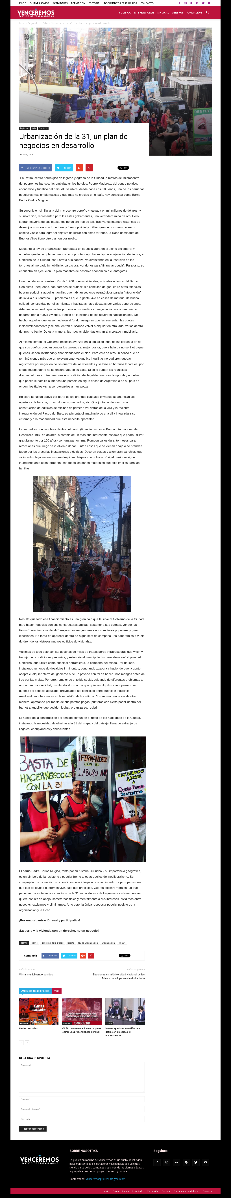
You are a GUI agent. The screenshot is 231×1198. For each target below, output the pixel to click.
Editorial (95, 3)
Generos (178, 12)
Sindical (163, 12)
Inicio (22, 3)
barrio (35, 942)
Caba (45, 23)
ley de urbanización (88, 942)
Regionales (33, 23)
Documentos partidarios (120, 3)
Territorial (43, 128)
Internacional (144, 12)
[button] (207, 10)
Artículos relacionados (35, 991)
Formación (78, 3)
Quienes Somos (39, 3)
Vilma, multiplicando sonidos (36, 974)
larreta (70, 942)
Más (56, 991)
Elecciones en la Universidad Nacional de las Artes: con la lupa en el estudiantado (119, 976)
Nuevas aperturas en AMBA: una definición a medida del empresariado (122, 1032)
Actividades (60, 3)
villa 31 (122, 942)
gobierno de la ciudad (53, 942)
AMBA (109, 1023)
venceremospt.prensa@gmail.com (105, 1179)
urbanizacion (108, 942)
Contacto (147, 3)
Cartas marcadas (28, 1028)
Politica (125, 12)
